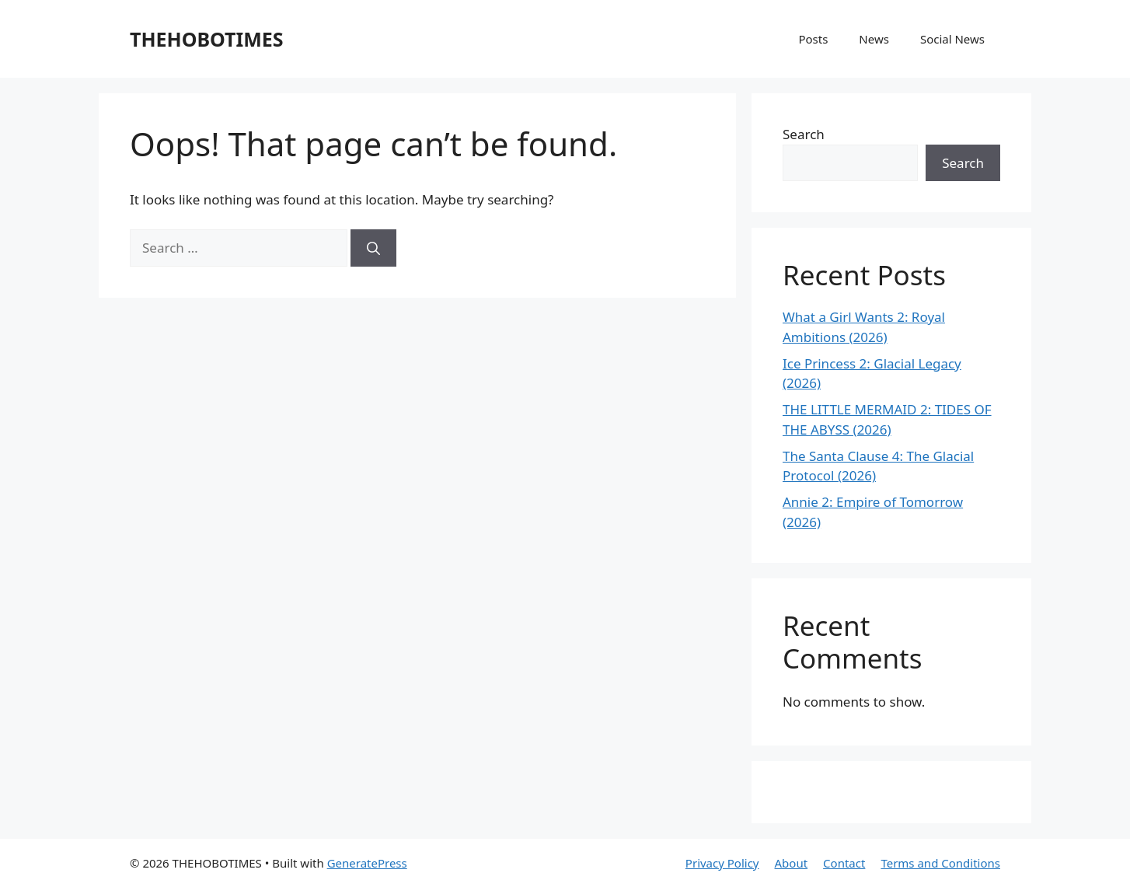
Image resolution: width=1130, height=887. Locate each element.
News (874, 39)
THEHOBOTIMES (207, 39)
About (791, 863)
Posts (813, 39)
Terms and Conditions (940, 863)
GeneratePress (367, 863)
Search (804, 134)
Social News (952, 39)
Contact (844, 863)
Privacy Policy (722, 863)
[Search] (373, 248)
